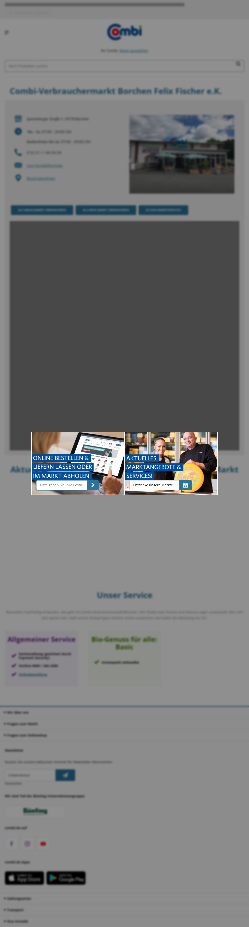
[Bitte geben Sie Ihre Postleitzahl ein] (61, 485)
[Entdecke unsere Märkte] (185, 485)
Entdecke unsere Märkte (153, 485)
